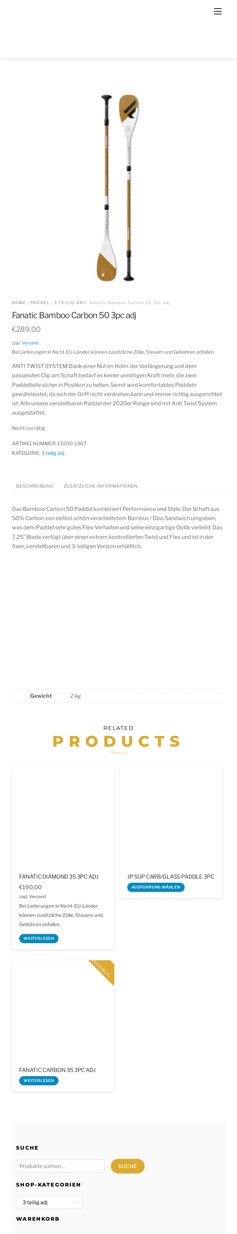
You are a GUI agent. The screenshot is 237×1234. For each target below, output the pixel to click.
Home (19, 302)
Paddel (40, 302)
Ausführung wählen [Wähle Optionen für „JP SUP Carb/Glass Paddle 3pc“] (156, 887)
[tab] (35, 486)
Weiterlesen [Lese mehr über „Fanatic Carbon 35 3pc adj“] (39, 1080)
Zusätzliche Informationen (101, 486)
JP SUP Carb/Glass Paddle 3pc (170, 876)
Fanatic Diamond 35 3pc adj (58, 876)
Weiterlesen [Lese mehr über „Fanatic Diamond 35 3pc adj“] (39, 938)
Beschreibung (35, 486)
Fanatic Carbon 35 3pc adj (57, 1070)
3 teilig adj (69, 302)
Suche (127, 1166)
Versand (30, 342)
